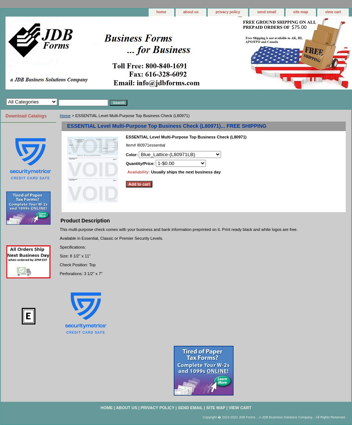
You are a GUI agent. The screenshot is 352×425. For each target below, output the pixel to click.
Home (65, 115)
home (161, 12)
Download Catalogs (26, 116)
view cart (333, 12)
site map (300, 12)
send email (266, 12)
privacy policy (227, 12)
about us (191, 12)
